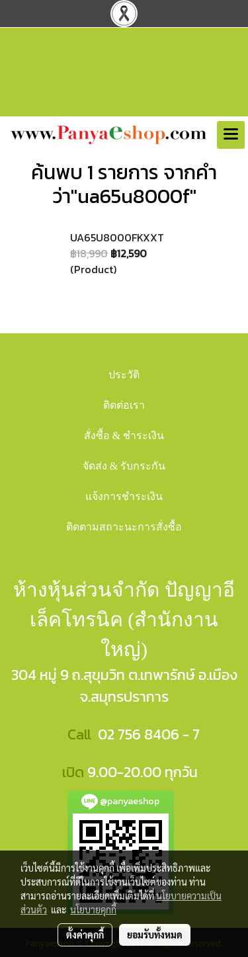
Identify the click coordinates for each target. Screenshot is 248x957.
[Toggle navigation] (230, 134)
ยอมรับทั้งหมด (155, 934)
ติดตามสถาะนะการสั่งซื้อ (124, 526)
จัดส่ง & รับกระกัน (124, 466)
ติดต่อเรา (124, 405)
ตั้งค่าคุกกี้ (85, 934)
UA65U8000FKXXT (117, 237)
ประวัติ (124, 374)
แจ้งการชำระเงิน (124, 496)
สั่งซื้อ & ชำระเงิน (124, 435)
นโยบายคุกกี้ (93, 909)
